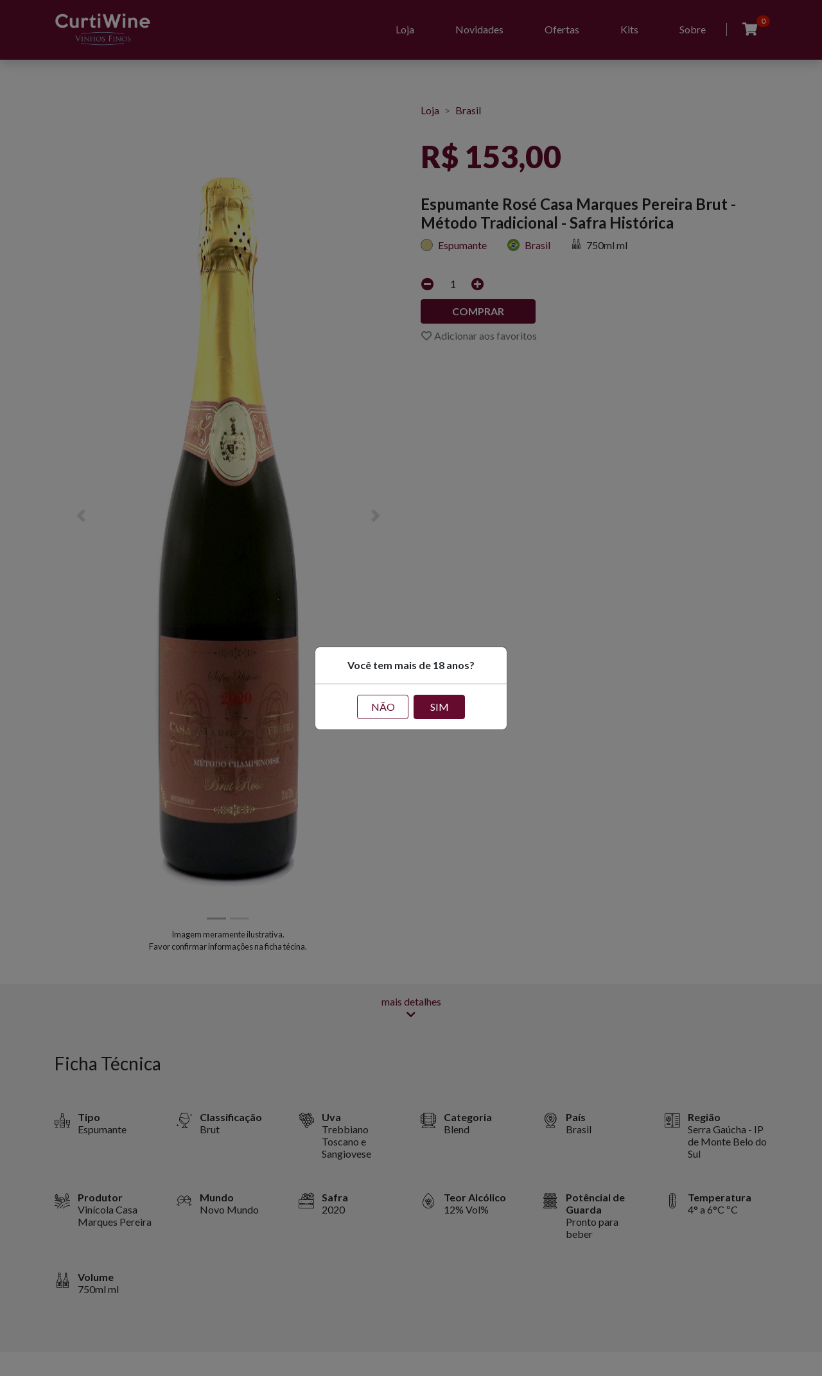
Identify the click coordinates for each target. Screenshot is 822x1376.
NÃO (383, 707)
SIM (439, 707)
